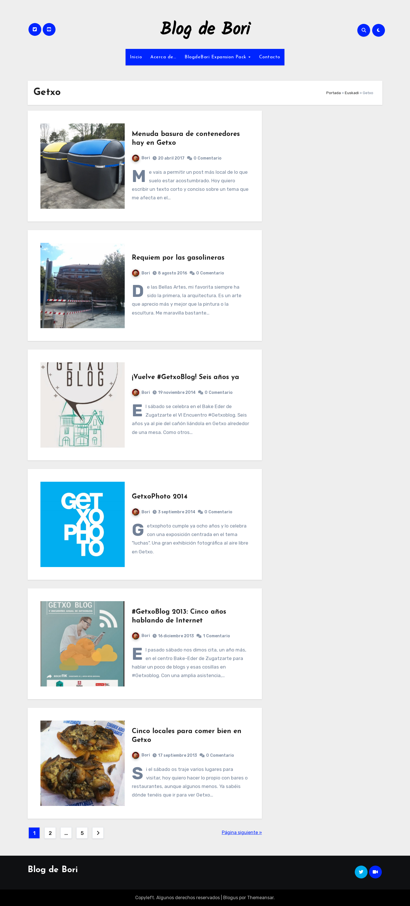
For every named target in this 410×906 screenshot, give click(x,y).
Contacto (269, 57)
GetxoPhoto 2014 (159, 496)
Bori (141, 158)
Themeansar (260, 897)
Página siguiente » (242, 832)
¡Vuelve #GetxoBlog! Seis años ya (185, 377)
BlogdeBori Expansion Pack (216, 57)
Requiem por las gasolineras (178, 258)
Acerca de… (163, 57)
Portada (333, 93)
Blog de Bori (205, 30)
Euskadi (352, 93)
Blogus (230, 897)
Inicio (136, 57)
